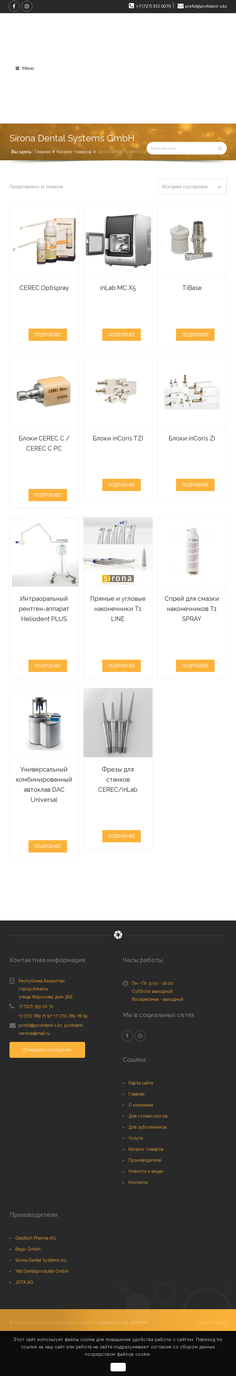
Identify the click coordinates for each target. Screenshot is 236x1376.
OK (118, 1367)
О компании (141, 1145)
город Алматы (33, 1029)
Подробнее (48, 344)
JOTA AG (24, 1322)
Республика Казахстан (42, 1021)
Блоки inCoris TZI (118, 452)
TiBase (191, 287)
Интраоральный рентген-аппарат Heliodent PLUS (48, 638)
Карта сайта (141, 1123)
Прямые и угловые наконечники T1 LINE (117, 633)
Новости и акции (146, 1211)
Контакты (138, 1222)
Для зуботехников (148, 1167)
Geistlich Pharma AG (35, 1278)
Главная (43, 151)
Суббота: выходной (152, 1031)
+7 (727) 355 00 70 (36, 1046)
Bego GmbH (27, 1289)
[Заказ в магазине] (192, 187)
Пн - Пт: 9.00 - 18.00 (152, 1023)
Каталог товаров (74, 151)
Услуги (136, 1178)
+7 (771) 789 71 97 (35, 1056)
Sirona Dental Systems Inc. (41, 1300)
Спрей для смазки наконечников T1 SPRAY (192, 633)
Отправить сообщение (48, 1090)
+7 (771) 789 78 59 (71, 1056)
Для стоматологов (148, 1156)
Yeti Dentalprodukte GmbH (42, 1311)
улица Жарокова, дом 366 (46, 1037)
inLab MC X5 (117, 287)
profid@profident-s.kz (40, 1065)
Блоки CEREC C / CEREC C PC (44, 457)
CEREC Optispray (44, 292)
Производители (145, 1200)
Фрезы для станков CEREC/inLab (118, 819)
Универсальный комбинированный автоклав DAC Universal (54, 824)
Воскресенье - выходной (157, 1039)
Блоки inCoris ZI (192, 452)
